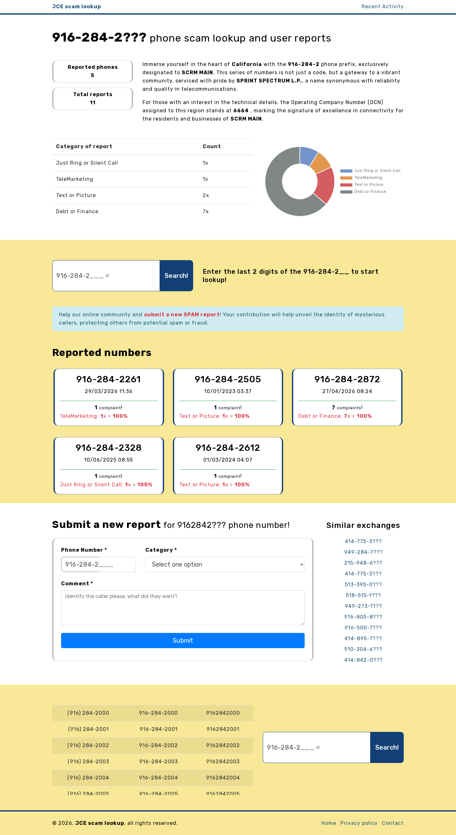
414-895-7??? (363, 638)
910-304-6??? (363, 649)
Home (328, 823)
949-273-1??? (363, 606)
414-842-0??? (363, 660)
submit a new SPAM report (182, 315)
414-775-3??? (363, 541)
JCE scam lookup (76, 6)
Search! (176, 275)
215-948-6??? (363, 563)
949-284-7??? (363, 552)
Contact (393, 823)
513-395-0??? (363, 585)
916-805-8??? (363, 617)
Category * (161, 550)
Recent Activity (383, 6)
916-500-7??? (363, 628)
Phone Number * (84, 550)
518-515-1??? (363, 595)
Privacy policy (359, 823)
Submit (183, 640)
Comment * (77, 584)
